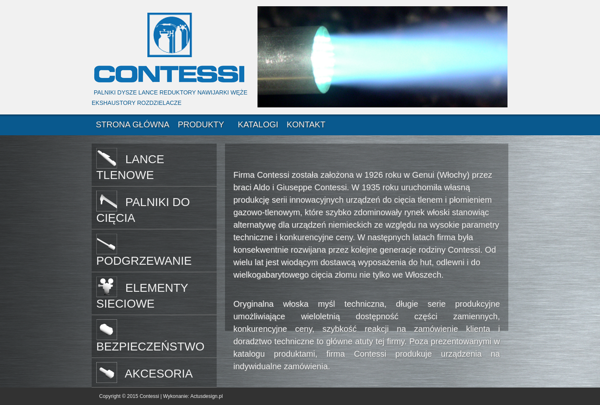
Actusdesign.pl (206, 396)
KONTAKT (306, 124)
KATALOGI (258, 124)
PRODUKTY (201, 124)
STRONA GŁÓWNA (133, 124)
